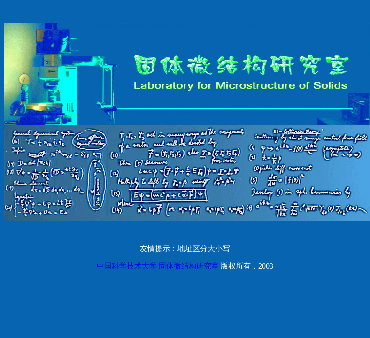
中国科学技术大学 (127, 266)
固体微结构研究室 (189, 266)
